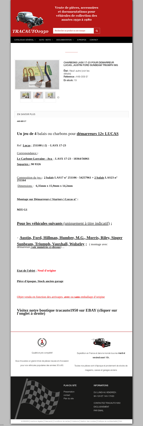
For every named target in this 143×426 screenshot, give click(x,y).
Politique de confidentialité (107, 421)
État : (66, 71)
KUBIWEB (25, 421)
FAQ (120, 421)
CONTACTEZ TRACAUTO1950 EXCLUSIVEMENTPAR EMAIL (107, 407)
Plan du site (69, 399)
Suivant (58, 97)
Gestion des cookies (88, 421)
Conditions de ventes (62, 421)
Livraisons (75, 421)
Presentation (69, 392)
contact (67, 395)
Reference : (69, 77)
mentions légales (36, 421)
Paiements (48, 421)
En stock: (68, 80)
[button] (25, 40)
